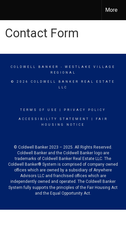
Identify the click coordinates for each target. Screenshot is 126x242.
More (111, 10)
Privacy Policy (85, 110)
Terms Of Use (38, 110)
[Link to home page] (11, 10)
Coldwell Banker (35, 67)
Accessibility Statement (53, 119)
